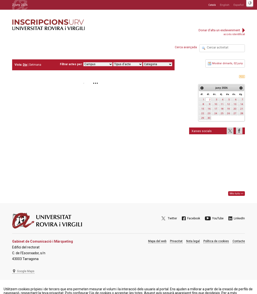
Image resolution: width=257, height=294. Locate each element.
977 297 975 (25, 283)
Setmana (35, 64)
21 (241, 108)
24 (215, 113)
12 (228, 104)
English (224, 5)
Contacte (239, 241)
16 (209, 108)
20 (234, 108)
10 (215, 104)
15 (202, 108)
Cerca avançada (186, 47)
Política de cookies (216, 241)
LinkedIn (239, 218)
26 (228, 113)
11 (222, 104)
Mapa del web (157, 241)
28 (241, 113)
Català (212, 5)
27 (234, 113)
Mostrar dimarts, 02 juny (225, 63)
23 (209, 113)
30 (209, 118)
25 (222, 113)
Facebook (193, 218)
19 (228, 108)
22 (202, 113)
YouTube (218, 218)
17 (215, 108)
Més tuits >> (236, 193)
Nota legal (193, 241)
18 (222, 108)
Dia (25, 64)
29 (202, 118)
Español (238, 5)
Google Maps (25, 271)
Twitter (172, 218)
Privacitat (176, 241)
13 (234, 104)
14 (241, 104)
